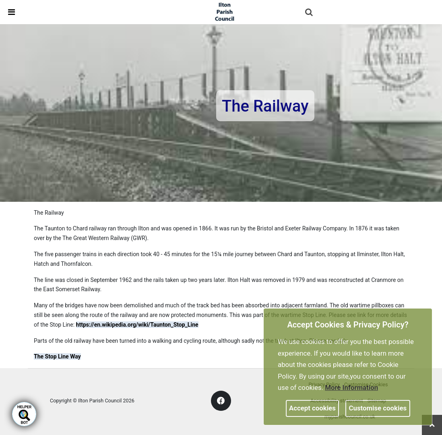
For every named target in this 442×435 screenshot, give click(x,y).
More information (351, 387)
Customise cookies (378, 408)
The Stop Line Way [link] (57, 356)
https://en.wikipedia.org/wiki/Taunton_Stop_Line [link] (137, 324)
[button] (309, 13)
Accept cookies (312, 408)
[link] (225, 11)
